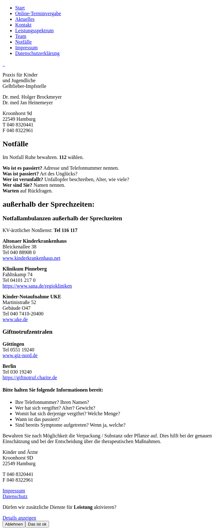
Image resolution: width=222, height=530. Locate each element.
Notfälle (23, 42)
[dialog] (111, 515)
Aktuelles (24, 19)
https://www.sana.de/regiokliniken (37, 286)
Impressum (26, 47)
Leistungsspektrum (34, 30)
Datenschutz (15, 496)
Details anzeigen (19, 518)
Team (20, 36)
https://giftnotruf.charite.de (30, 377)
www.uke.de (15, 319)
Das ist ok (37, 524)
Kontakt (23, 24)
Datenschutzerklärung (37, 53)
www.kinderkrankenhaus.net (31, 258)
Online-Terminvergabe (38, 13)
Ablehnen (14, 524)
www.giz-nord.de (20, 355)
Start (20, 7)
